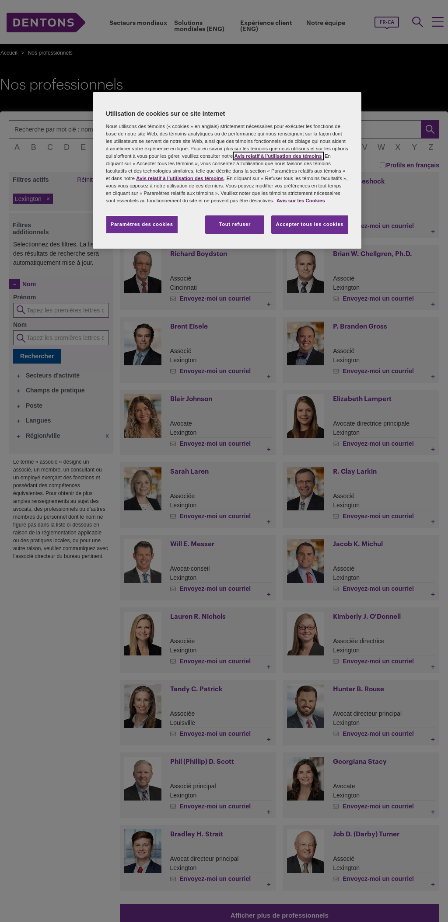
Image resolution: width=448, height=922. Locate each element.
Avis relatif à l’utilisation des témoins (278, 156)
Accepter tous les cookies (310, 224)
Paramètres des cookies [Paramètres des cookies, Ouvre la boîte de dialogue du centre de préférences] (142, 224)
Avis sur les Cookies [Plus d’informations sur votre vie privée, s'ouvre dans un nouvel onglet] (300, 200)
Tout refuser (235, 224)
